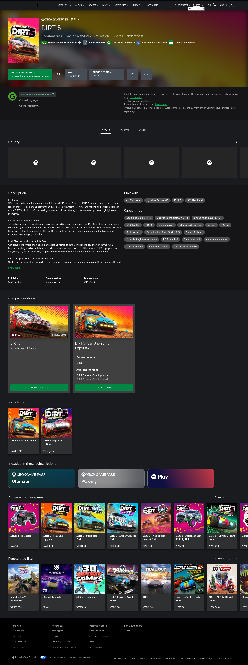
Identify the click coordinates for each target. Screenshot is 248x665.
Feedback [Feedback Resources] (55, 636)
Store (105, 4)
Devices (92, 4)
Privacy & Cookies (138, 658)
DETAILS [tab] (106, 130)
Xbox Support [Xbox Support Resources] (57, 631)
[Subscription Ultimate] (41, 478)
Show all (220, 497)
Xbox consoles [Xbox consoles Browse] (18, 631)
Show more (16, 267)
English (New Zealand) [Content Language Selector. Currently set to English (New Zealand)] (27, 657)
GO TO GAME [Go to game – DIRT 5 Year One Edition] (104, 387)
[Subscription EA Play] (180, 478)
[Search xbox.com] (198, 4)
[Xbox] (47, 4)
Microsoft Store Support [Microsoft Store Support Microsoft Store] (99, 636)
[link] (23, 431)
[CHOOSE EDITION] (106, 74)
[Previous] (229, 142)
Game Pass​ (62, 4)
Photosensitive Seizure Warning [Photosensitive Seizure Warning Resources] (65, 647)
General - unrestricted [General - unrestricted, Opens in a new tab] (37, 94)
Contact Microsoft (118, 658)
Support (136, 4)
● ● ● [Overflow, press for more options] (146, 74)
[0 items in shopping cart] (212, 4)
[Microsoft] (24, 4)
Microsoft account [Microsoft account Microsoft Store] (96, 631)
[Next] (236, 142)
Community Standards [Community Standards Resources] (61, 642)
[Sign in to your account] (227, 5)
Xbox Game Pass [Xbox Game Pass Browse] (19, 642)
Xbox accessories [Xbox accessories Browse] (19, 647)
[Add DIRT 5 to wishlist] (132, 74)
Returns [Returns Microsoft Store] (92, 642)
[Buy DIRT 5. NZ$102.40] (76, 74)
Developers (152, 4)
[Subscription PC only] (111, 478)
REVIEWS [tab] (124, 130)
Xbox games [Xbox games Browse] (17, 636)
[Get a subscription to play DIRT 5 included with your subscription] (30, 74)
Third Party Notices (188, 658)
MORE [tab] (142, 130)
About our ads (206, 658)
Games (78, 4)
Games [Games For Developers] (127, 631)
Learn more (136, 97)
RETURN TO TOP (39, 387)
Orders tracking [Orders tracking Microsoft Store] (95, 647)
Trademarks (170, 658)
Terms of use (155, 658)
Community (120, 4)
